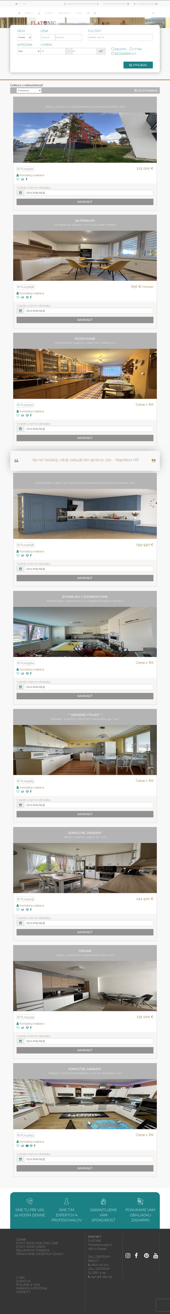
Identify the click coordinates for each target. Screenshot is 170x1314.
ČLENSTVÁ (23, 1280)
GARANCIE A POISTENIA (31, 1287)
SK (17, 4)
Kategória (24, 44)
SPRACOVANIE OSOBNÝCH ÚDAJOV (40, 1253)
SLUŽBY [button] (49, 13)
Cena (44, 31)
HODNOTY (23, 1291)
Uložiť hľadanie (145, 89)
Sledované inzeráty (116, 4)
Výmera (46, 44)
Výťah (135, 49)
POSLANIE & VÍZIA (28, 1284)
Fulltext (95, 31)
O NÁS (20, 1276)
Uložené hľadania (145, 4)
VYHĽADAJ (138, 64)
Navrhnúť (85, 200)
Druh (21, 31)
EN (24, 4)
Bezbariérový (124, 53)
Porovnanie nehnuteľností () (81, 4)
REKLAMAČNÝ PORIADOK (33, 1249)
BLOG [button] (79, 13)
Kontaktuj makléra (30, 174)
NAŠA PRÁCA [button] (64, 13)
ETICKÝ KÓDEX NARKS (30, 1246)
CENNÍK (21, 1238)
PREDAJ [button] (29, 13)
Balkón (119, 49)
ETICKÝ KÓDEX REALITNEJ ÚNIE (37, 1242)
